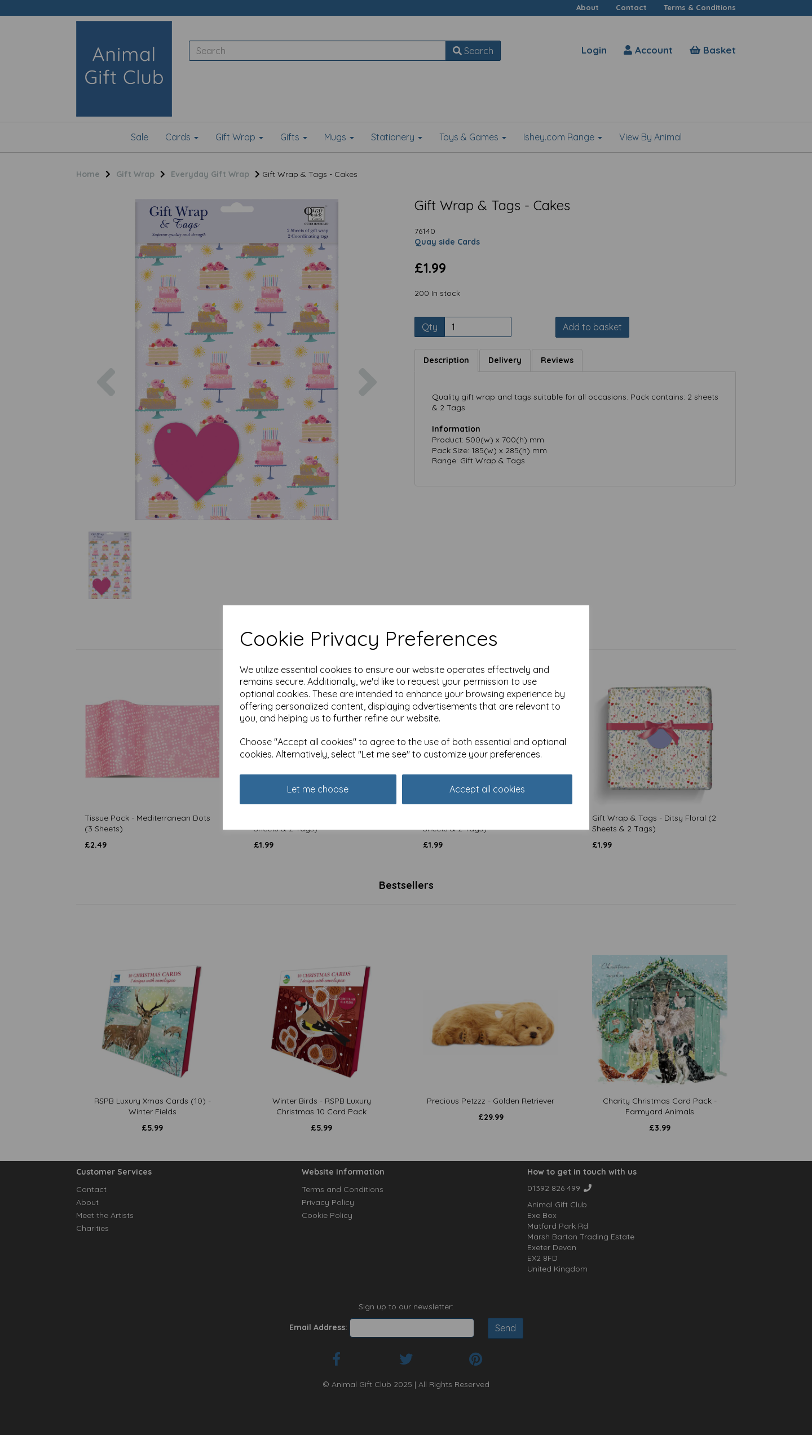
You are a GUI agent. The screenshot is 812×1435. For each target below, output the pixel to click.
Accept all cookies (487, 789)
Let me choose (317, 789)
